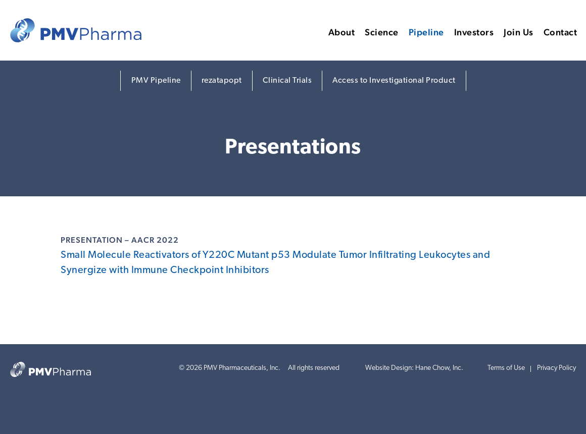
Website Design (388, 368)
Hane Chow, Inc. (439, 368)
